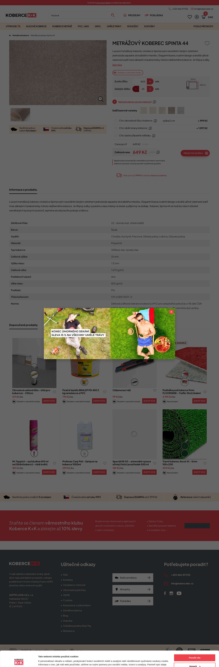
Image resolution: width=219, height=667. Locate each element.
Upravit (194, 651)
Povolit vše (194, 643)
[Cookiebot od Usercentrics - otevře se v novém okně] (19, 661)
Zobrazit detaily (46, 661)
